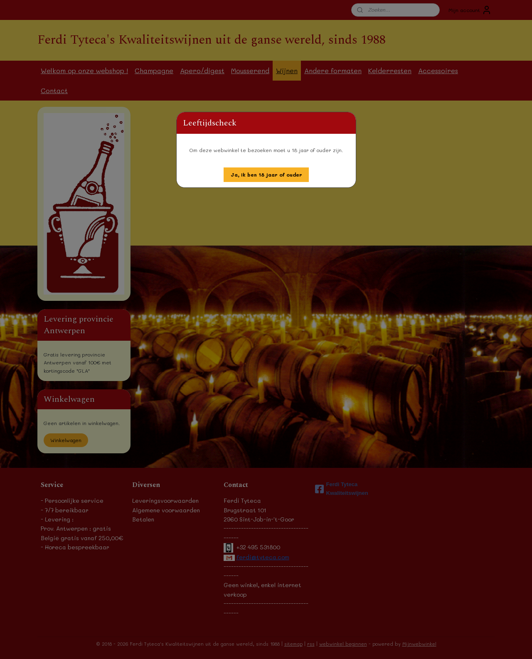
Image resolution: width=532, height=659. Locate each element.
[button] (266, 174)
